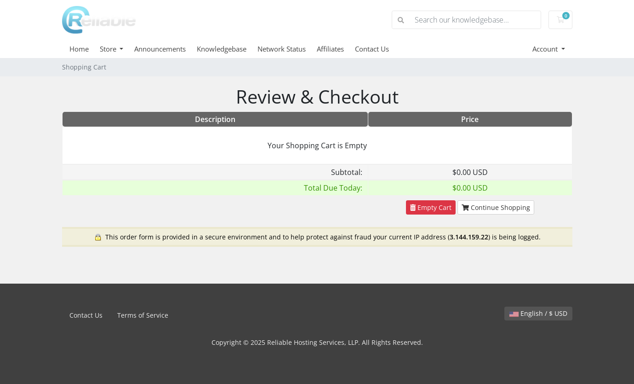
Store (109, 48)
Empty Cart (430, 207)
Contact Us (372, 48)
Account (546, 48)
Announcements (160, 48)
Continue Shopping (496, 207)
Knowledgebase (221, 48)
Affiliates (330, 48)
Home (79, 48)
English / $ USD (538, 313)
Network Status (281, 48)
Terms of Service (142, 315)
